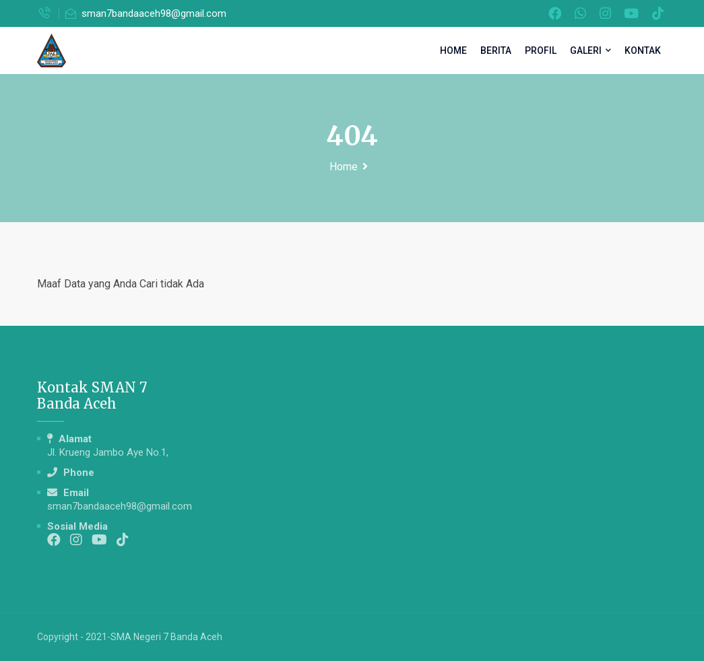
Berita (495, 50)
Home (453, 50)
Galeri (590, 50)
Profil (540, 50)
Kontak (643, 50)
